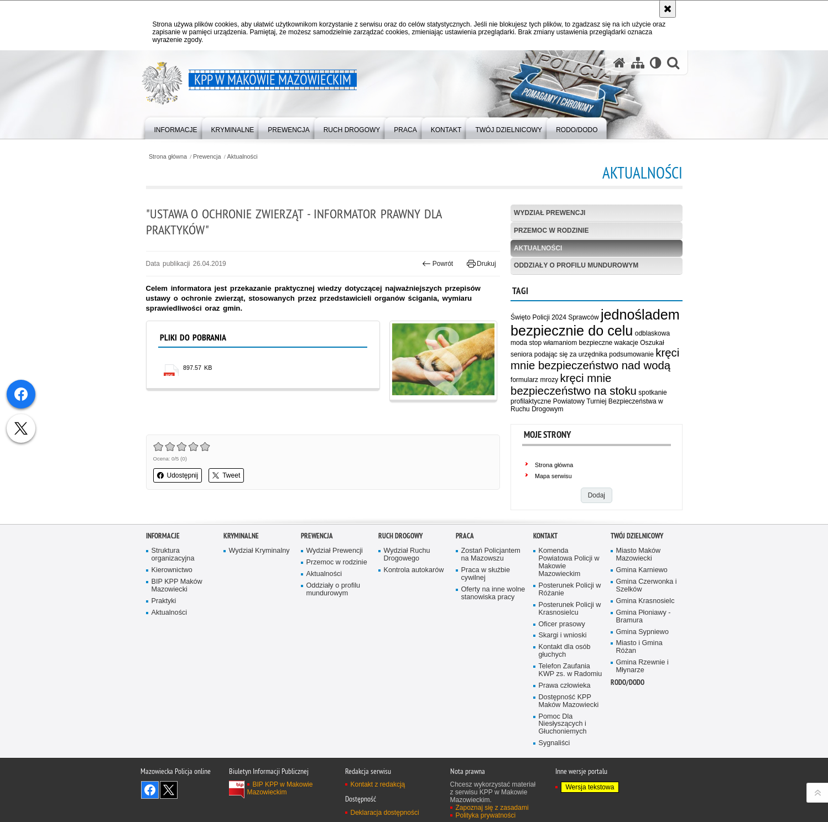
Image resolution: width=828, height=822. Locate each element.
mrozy (549, 380)
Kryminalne (241, 553)
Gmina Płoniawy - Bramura (643, 633)
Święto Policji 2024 (538, 317)
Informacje (163, 553)
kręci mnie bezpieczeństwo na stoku (574, 384)
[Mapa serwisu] (637, 63)
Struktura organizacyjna (173, 571)
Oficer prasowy (562, 641)
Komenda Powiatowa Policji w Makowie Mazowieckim (569, 579)
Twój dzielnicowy (637, 553)
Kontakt (545, 553)
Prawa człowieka (565, 702)
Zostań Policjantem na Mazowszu (490, 571)
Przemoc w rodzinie (551, 230)
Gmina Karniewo (642, 587)
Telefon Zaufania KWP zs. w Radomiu (570, 687)
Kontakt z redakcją (378, 801)
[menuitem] (175, 127)
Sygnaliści (554, 760)
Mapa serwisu (553, 476)
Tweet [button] (226, 475)
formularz (524, 380)
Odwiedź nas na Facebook (150, 807)
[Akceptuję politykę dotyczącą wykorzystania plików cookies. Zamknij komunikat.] (667, 9)
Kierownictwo (172, 587)
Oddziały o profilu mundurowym (576, 265)
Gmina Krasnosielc (645, 617)
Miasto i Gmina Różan (639, 664)
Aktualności (242, 157)
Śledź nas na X (169, 807)
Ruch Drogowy (400, 553)
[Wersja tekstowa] (656, 63)
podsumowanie (631, 354)
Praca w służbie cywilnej (485, 591)
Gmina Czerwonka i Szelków (646, 602)
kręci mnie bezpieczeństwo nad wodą (595, 359)
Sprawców (583, 317)
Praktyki (164, 617)
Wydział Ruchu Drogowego (407, 571)
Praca (465, 553)
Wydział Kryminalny (259, 568)
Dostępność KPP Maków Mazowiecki (569, 717)
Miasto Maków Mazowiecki (638, 571)
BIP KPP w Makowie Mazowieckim (280, 805)
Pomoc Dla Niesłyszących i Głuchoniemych (563, 741)
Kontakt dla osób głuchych (565, 668)
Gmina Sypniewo (642, 648)
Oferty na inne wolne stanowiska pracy (493, 610)
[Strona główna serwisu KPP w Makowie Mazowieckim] (619, 63)
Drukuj (481, 263)
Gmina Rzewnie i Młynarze (642, 683)
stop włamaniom (553, 343)
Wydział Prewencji (549, 213)
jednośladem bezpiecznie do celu (595, 322)
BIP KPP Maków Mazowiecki (177, 602)
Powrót (437, 263)
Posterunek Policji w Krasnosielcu (570, 625)
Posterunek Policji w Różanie (570, 606)
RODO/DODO (627, 699)
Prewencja (207, 157)
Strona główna (168, 157)
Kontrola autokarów (414, 587)
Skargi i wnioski (563, 652)
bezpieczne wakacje (608, 343)
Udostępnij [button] (178, 475)
